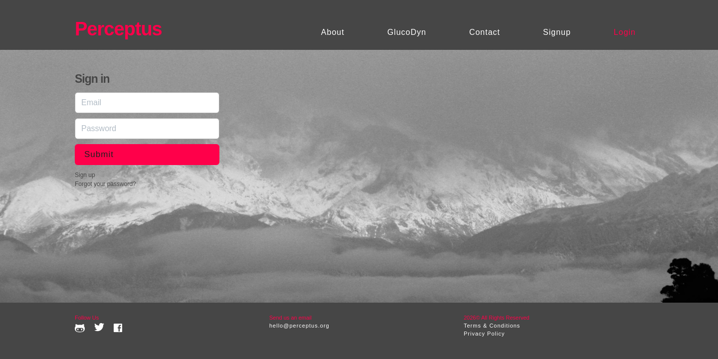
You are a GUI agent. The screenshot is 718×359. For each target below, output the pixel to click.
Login (625, 32)
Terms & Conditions (492, 326)
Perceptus (118, 28)
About (333, 32)
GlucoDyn (406, 32)
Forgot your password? (105, 183)
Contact (484, 32)
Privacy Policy (484, 334)
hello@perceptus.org (299, 326)
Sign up (85, 175)
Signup (557, 32)
